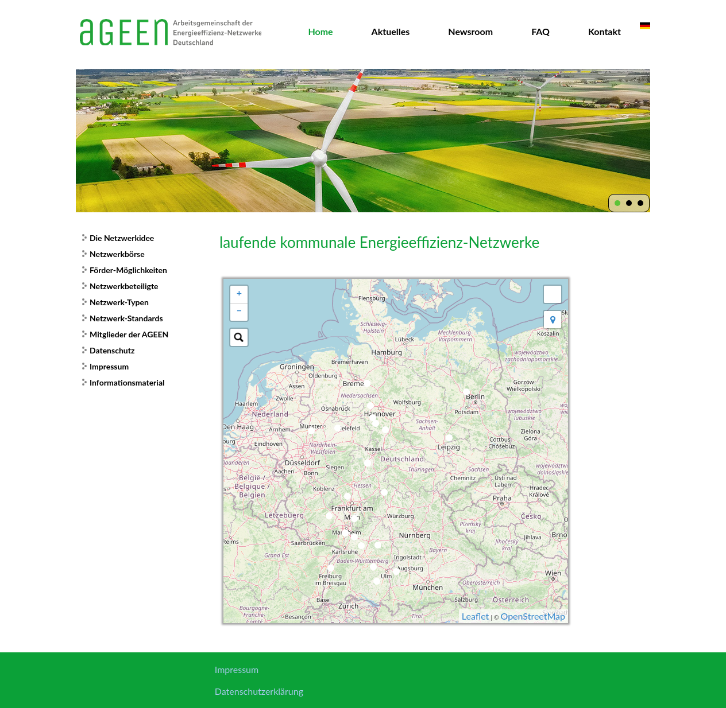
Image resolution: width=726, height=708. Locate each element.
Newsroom (470, 31)
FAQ (540, 31)
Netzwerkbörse (117, 254)
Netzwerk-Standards (126, 318)
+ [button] (239, 292)
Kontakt (604, 31)
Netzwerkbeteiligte (124, 286)
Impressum (109, 366)
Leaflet (475, 615)
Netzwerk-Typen (119, 302)
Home (320, 31)
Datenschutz (112, 350)
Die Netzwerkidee (122, 238)
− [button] (239, 310)
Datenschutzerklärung (259, 691)
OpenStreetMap (532, 615)
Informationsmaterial (127, 382)
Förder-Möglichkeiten (128, 270)
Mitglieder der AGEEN (129, 334)
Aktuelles (391, 31)
